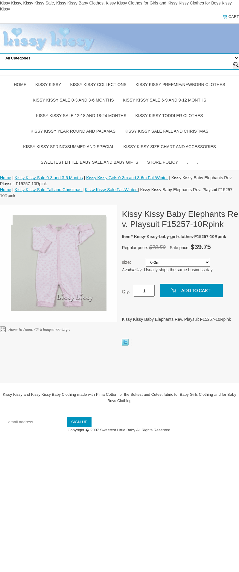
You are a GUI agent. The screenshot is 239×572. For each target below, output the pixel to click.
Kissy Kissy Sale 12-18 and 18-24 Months (81, 115)
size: (127, 262)
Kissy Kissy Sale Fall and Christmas (166, 131)
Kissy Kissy (48, 84)
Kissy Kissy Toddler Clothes (169, 115)
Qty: (126, 291)
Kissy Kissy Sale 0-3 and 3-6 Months (73, 100)
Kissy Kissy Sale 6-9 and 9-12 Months (164, 100)
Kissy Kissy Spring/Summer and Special (68, 146)
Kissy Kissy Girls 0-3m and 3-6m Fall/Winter (127, 177)
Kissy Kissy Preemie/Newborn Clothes (180, 84)
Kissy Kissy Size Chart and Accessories (169, 146)
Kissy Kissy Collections (98, 84)
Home (20, 84)
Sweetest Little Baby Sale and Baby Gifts (89, 162)
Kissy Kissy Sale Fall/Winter (111, 189)
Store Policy (162, 162)
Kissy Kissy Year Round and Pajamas (73, 131)
